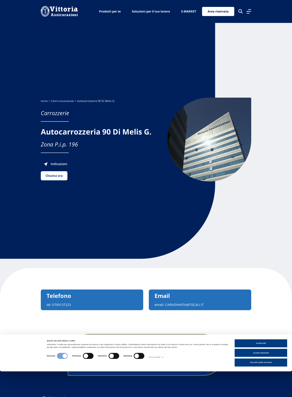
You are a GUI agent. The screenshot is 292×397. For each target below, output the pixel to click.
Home (44, 101)
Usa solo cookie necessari (261, 388)
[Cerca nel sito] (240, 12)
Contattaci (193, 355)
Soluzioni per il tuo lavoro (151, 11)
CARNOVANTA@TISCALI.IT (185, 304)
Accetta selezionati (261, 378)
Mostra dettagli (155, 383)
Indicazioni (62, 164)
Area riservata (218, 12)
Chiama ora (54, 176)
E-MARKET (188, 11)
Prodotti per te (110, 11)
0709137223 (61, 304)
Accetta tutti (261, 369)
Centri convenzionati (64, 101)
